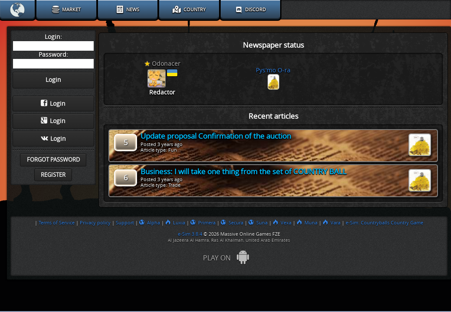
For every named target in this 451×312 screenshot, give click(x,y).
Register (53, 175)
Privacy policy (95, 223)
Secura (232, 223)
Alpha (149, 223)
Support (125, 223)
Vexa (282, 223)
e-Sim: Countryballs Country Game (384, 223)
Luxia (175, 223)
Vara (331, 223)
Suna (258, 223)
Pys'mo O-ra (273, 70)
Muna (307, 223)
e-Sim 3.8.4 (190, 234)
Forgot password (53, 159)
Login (53, 103)
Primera (203, 223)
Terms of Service (57, 223)
